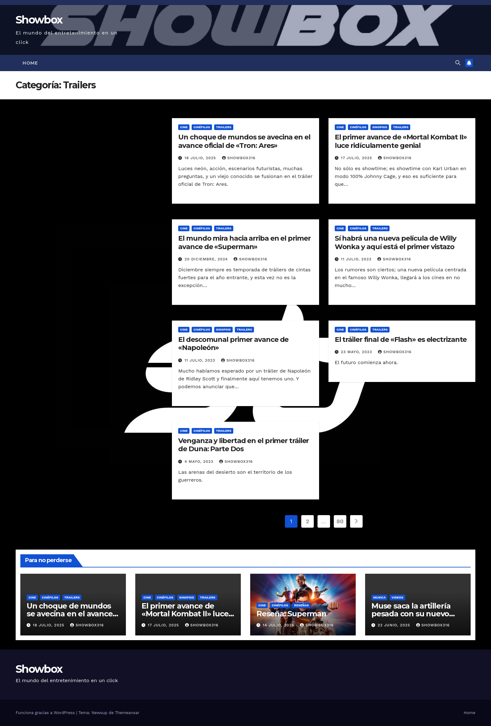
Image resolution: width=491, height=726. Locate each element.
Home (30, 63)
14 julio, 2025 (279, 625)
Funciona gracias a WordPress (46, 712)
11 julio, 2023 (357, 259)
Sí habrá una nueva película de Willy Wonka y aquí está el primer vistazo (395, 242)
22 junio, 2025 (395, 625)
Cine (184, 127)
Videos (397, 597)
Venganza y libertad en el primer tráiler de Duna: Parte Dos (243, 444)
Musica (379, 597)
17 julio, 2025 (357, 158)
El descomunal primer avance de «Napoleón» (233, 343)
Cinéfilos (202, 127)
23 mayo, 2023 (357, 352)
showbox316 (239, 158)
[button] (457, 63)
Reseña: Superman (291, 613)
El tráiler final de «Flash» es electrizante (401, 339)
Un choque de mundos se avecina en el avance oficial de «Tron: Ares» (244, 141)
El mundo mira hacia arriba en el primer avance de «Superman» (244, 242)
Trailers (223, 127)
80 (340, 521)
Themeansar (127, 712)
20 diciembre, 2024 (206, 259)
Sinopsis (379, 127)
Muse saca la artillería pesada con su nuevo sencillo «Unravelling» (411, 613)
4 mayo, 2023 (199, 461)
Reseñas (301, 605)
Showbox (39, 19)
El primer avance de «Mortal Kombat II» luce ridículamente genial (401, 141)
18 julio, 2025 (200, 158)
